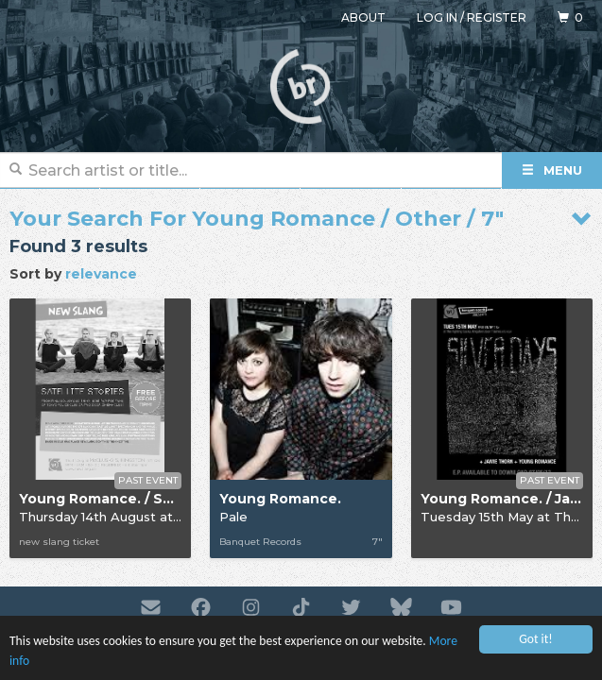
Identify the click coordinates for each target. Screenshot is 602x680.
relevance (101, 273)
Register (496, 17)
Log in (437, 17)
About (363, 17)
